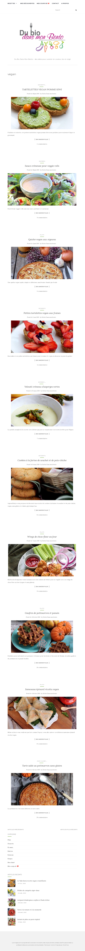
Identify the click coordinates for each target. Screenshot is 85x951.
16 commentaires (42, 667)
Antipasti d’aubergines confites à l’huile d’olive (33, 900)
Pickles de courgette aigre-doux (28, 890)
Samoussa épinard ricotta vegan (42, 689)
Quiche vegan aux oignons (42, 239)
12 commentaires (42, 515)
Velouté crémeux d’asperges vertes (42, 386)
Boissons (10, 855)
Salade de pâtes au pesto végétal (28, 919)
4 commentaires (42, 365)
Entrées (42, 161)
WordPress (66, 945)
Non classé (41, 761)
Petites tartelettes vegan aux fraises (42, 313)
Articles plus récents (68, 829)
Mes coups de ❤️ (43, 3)
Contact (55, 3)
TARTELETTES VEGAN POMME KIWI (42, 89)
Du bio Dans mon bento (49, 94)
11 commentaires (42, 591)
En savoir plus (42, 139)
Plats (42, 235)
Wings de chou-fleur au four (42, 536)
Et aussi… (11, 847)
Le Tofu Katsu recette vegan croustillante (31, 881)
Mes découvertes (27, 3)
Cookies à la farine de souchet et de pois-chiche (42, 460)
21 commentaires (42, 744)
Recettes (11, 3)
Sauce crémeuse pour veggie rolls (42, 165)
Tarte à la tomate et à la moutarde (29, 910)
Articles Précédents (16, 829)
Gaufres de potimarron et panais (42, 612)
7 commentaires (42, 438)
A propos (65, 3)
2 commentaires (42, 144)
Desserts (41, 85)
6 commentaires (42, 291)
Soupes (10, 859)
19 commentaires (42, 817)
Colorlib (52, 945)
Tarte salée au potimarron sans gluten (42, 765)
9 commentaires (42, 217)
